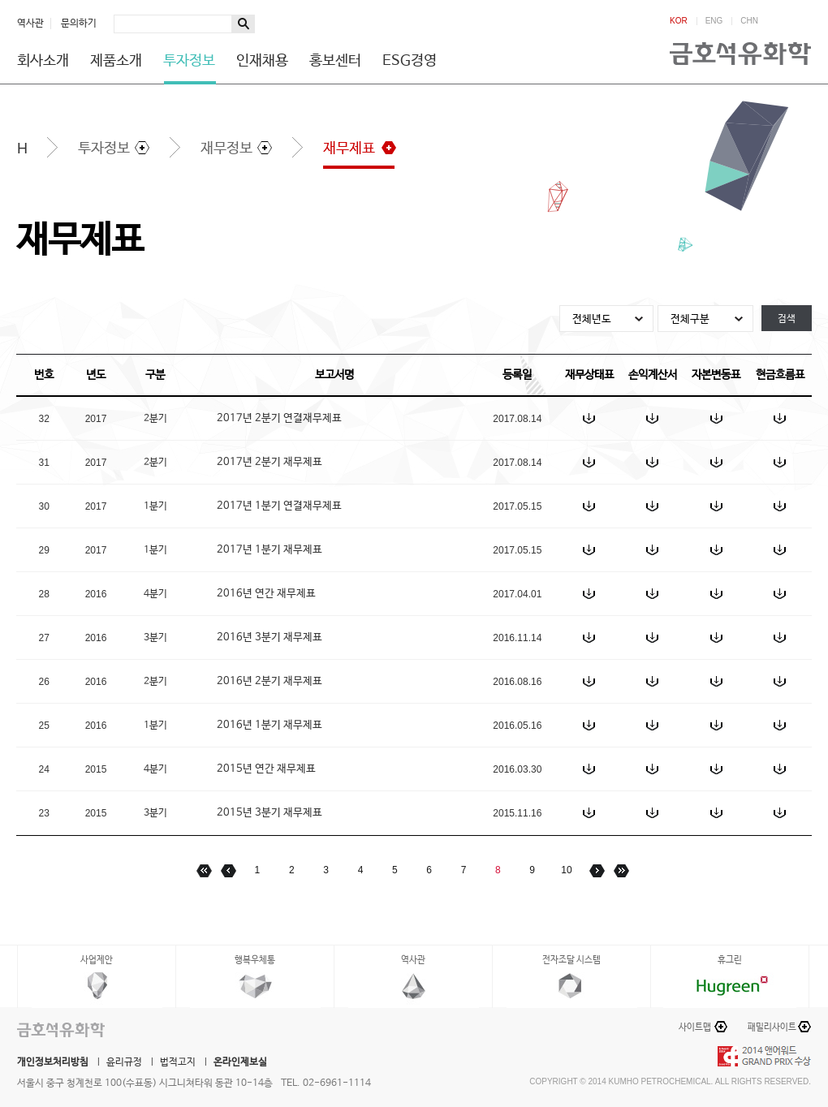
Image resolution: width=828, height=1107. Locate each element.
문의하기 (79, 23)
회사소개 (43, 61)
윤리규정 (124, 1062)
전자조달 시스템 (571, 960)
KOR (679, 21)
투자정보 (189, 61)
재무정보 (226, 148)
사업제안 (96, 960)
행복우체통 (255, 960)
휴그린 (730, 960)
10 (566, 870)
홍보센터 (335, 61)
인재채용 (262, 61)
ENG (714, 21)
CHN (749, 21)
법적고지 (178, 1062)
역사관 (30, 23)
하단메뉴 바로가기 (0, 0)
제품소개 (116, 61)
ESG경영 (409, 61)
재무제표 (349, 148)
